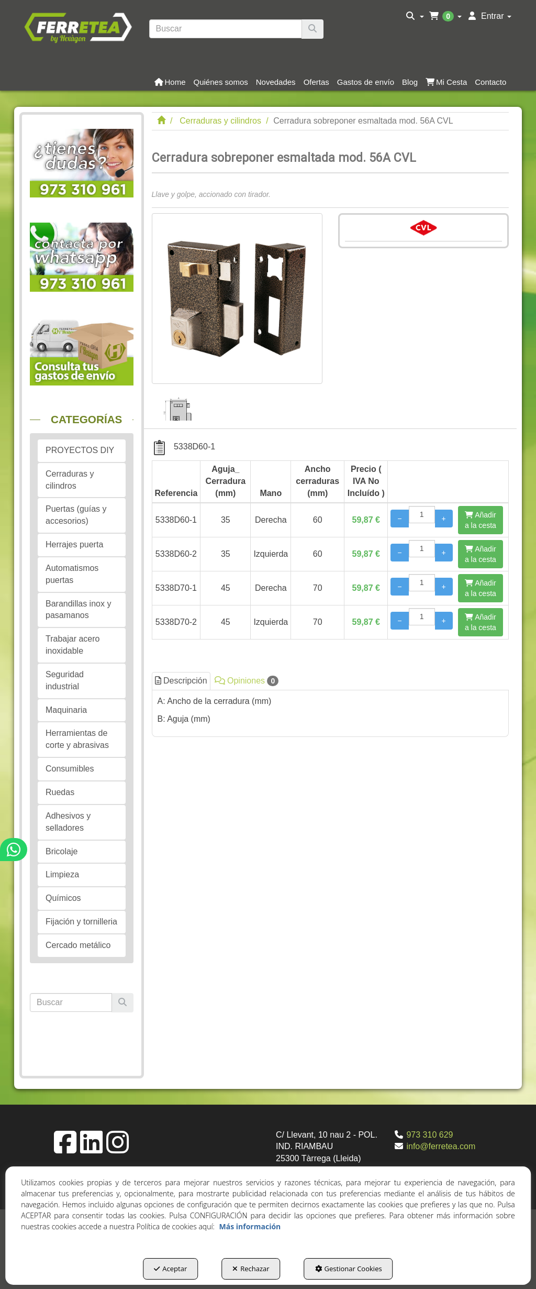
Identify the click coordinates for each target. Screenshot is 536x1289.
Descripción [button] (181, 680)
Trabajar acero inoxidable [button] (72, 644)
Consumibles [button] (70, 768)
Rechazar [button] (250, 1268)
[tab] (331, 710)
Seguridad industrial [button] (65, 680)
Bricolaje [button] (61, 851)
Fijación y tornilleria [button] (81, 921)
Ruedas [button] (60, 792)
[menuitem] (415, 16)
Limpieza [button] (62, 874)
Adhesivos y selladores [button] (68, 821)
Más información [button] (250, 1226)
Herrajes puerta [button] (74, 544)
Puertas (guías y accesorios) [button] (76, 514)
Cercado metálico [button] (78, 945)
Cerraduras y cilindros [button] (70, 479)
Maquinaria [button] (66, 710)
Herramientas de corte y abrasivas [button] (77, 739)
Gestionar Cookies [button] (348, 1268)
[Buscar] (312, 29)
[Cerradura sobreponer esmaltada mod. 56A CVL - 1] (180, 402)
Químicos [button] (63, 898)
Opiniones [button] (247, 681)
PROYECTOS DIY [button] (80, 450)
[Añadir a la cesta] (480, 520)
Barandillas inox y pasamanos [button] (78, 609)
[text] (226, 28)
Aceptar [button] (170, 1268)
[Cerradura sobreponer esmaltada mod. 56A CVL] (237, 298)
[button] (77, 27)
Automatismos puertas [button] (72, 574)
